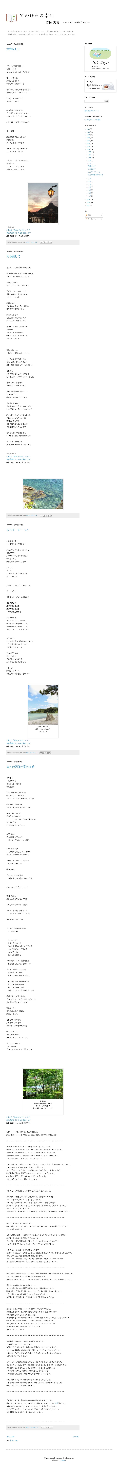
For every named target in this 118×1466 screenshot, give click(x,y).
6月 (90, 181)
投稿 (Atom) (14, 1440)
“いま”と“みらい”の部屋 (92, 120)
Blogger (63, 1460)
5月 (90, 184)
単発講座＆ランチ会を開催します (18, 233)
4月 (90, 187)
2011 (88, 205)
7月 (90, 178)
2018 (88, 138)
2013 (88, 199)
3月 (90, 190)
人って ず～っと (17, 529)
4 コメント (34, 242)
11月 (90, 155)
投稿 (88, 215)
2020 (88, 132)
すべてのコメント (93, 219)
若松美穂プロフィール (91, 111)
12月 (90, 152)
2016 (88, 143)
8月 (90, 163)
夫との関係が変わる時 (20, 766)
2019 (88, 135)
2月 (90, 193)
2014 (88, 149)
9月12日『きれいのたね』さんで (18, 230)
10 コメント (34, 1427)
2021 (88, 129)
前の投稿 (76, 1437)
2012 (88, 202)
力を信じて (13, 256)
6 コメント (33, 752)
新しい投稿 (11, 1437)
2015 (88, 146)
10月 (90, 158)
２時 (56, 1403)
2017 (88, 141)
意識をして (13, 49)
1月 (90, 196)
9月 (90, 160)
